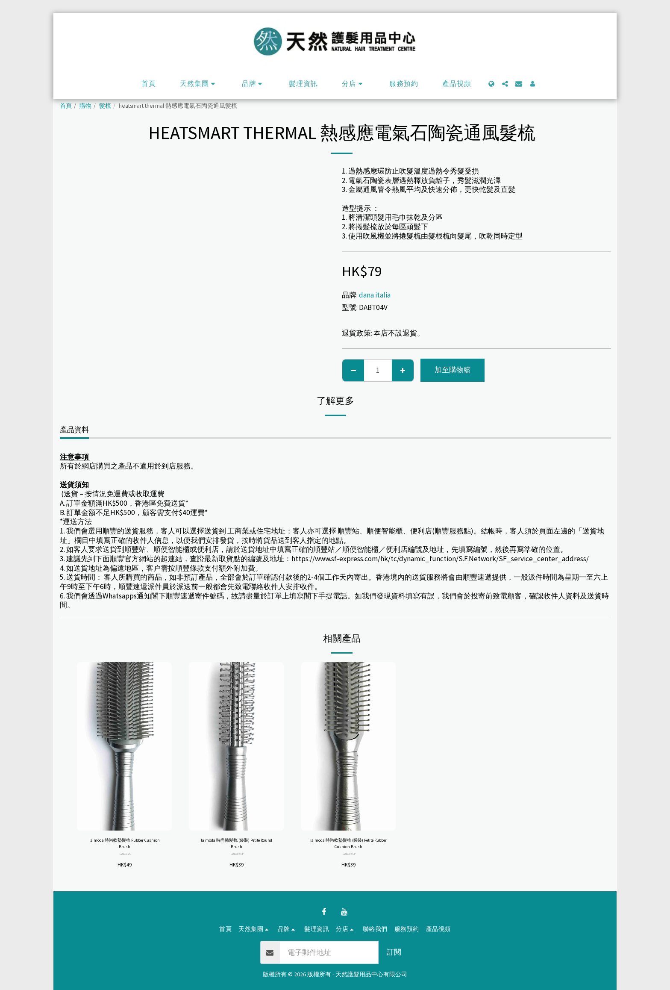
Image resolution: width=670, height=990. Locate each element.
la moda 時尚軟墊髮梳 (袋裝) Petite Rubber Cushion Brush (348, 846)
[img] (124, 746)
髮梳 (105, 105)
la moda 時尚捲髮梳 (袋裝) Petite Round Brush (236, 846)
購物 (85, 105)
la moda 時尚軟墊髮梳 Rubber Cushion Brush (124, 846)
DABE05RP (237, 859)
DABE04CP (349, 859)
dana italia (375, 295)
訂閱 (394, 952)
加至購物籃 (453, 369)
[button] (199, 84)
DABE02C (125, 859)
